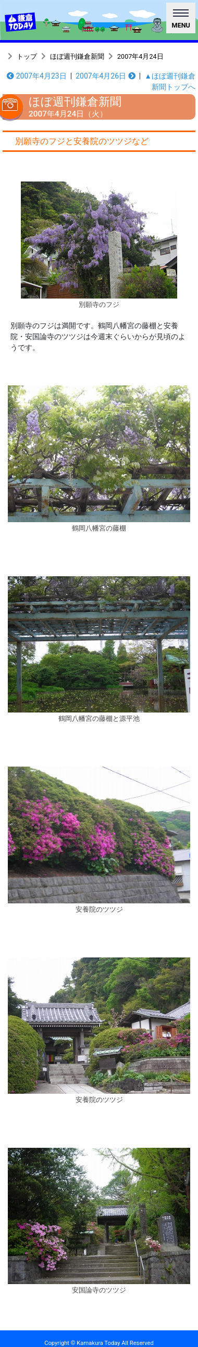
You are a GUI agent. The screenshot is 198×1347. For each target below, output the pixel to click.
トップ (27, 56)
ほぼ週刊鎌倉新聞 (77, 56)
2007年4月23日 (37, 76)
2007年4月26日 (105, 76)
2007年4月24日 (140, 56)
